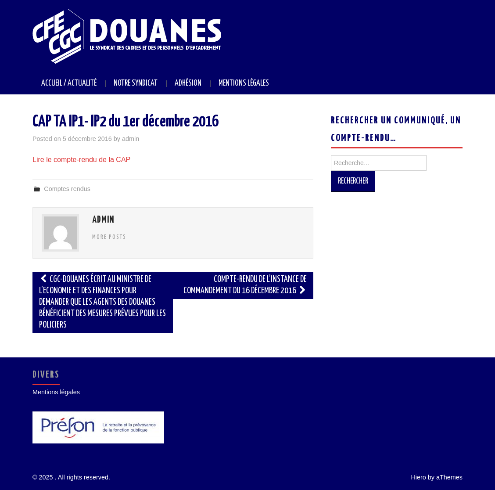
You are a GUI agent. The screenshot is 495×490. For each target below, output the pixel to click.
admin (130, 138)
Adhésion (188, 83)
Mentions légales (244, 83)
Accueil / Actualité (69, 83)
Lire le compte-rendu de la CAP (81, 159)
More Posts (109, 237)
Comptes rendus (67, 188)
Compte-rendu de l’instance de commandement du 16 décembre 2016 (245, 285)
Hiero (418, 477)
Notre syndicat (136, 83)
